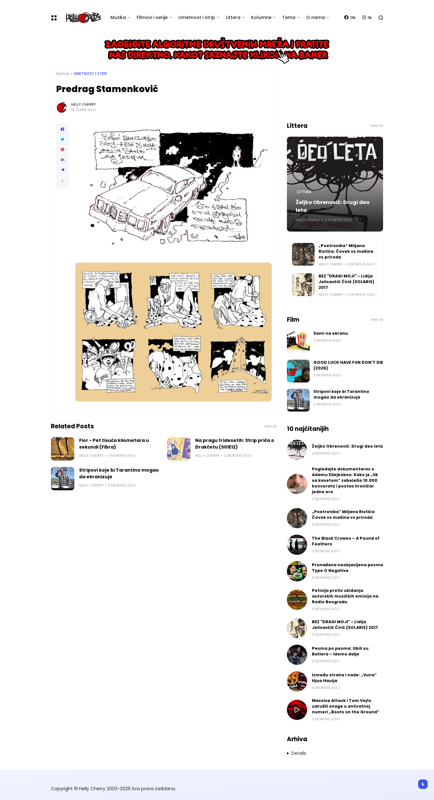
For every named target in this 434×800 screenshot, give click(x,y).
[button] (62, 181)
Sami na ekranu (330, 333)
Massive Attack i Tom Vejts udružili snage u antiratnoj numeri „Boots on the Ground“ (345, 706)
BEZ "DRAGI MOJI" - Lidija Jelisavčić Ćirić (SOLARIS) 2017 (346, 281)
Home (62, 74)
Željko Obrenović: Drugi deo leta (332, 206)
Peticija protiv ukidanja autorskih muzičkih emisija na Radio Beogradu (345, 596)
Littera (233, 17)
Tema (288, 17)
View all (270, 426)
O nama (315, 17)
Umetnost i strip (196, 17)
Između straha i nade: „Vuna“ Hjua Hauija (344, 677)
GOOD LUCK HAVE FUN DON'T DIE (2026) (348, 365)
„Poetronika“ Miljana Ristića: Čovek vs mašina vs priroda (346, 251)
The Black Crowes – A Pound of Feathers (346, 541)
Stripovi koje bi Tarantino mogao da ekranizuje (119, 473)
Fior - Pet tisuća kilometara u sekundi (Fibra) (114, 443)
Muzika (118, 17)
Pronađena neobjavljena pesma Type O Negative (347, 567)
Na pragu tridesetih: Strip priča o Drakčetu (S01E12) (234, 443)
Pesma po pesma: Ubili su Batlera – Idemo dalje (340, 651)
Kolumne (261, 17)
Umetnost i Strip (90, 73)
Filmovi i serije (152, 17)
